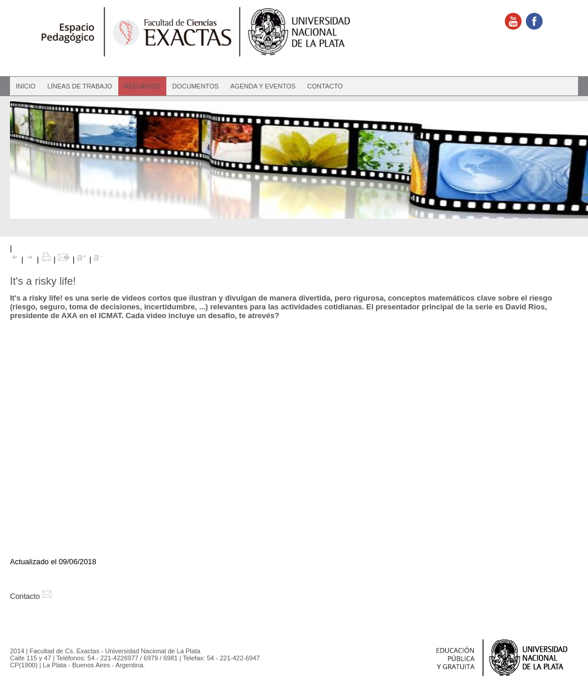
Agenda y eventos (262, 86)
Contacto (325, 86)
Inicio (26, 86)
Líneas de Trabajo (79, 86)
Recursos (142, 86)
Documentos (195, 86)
